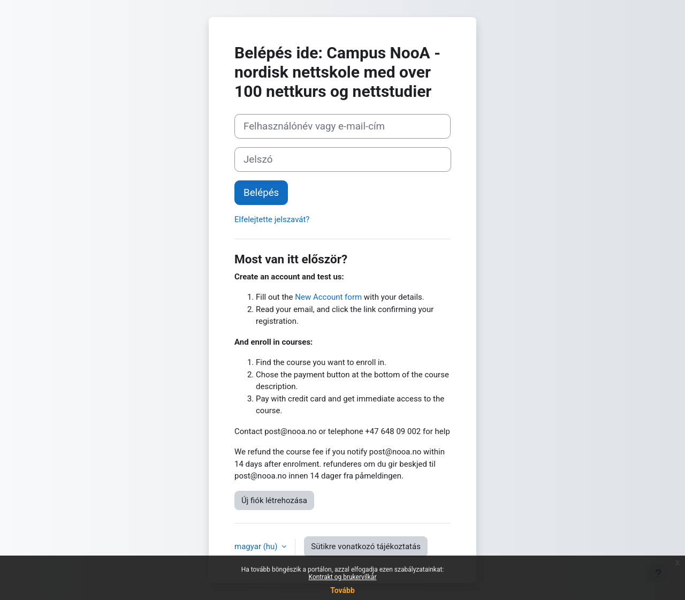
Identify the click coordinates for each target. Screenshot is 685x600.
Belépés (261, 193)
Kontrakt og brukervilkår (343, 577)
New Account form (328, 297)
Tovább (342, 590)
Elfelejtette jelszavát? (271, 219)
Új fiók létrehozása (274, 500)
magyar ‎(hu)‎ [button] (256, 546)
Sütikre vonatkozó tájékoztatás (366, 546)
